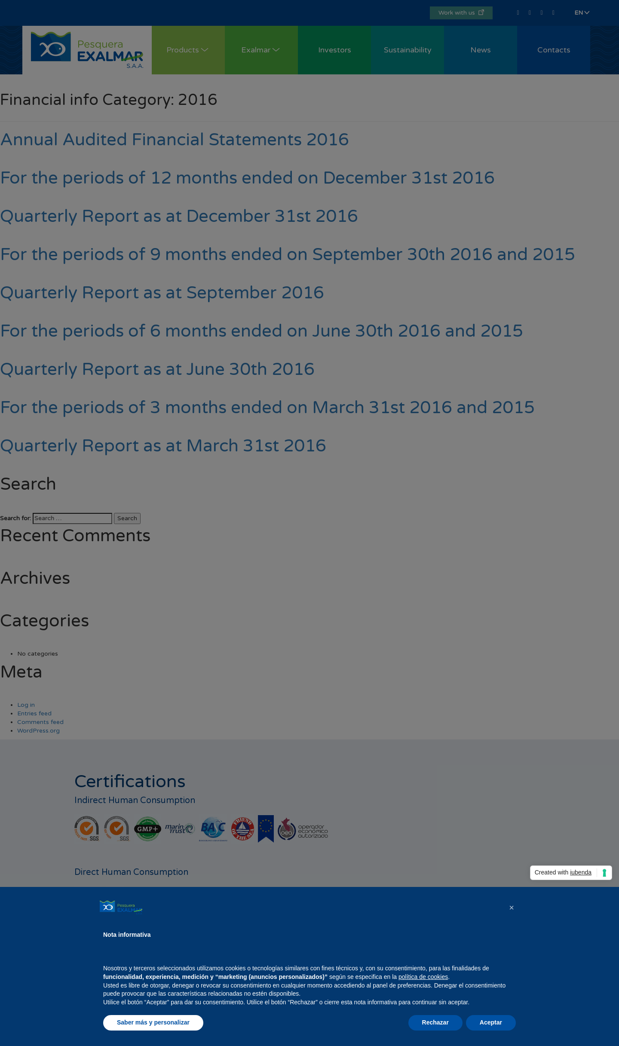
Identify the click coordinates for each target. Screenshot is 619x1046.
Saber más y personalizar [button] (153, 1022)
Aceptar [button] (491, 1022)
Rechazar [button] (435, 1022)
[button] (511, 907)
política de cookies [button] (423, 976)
